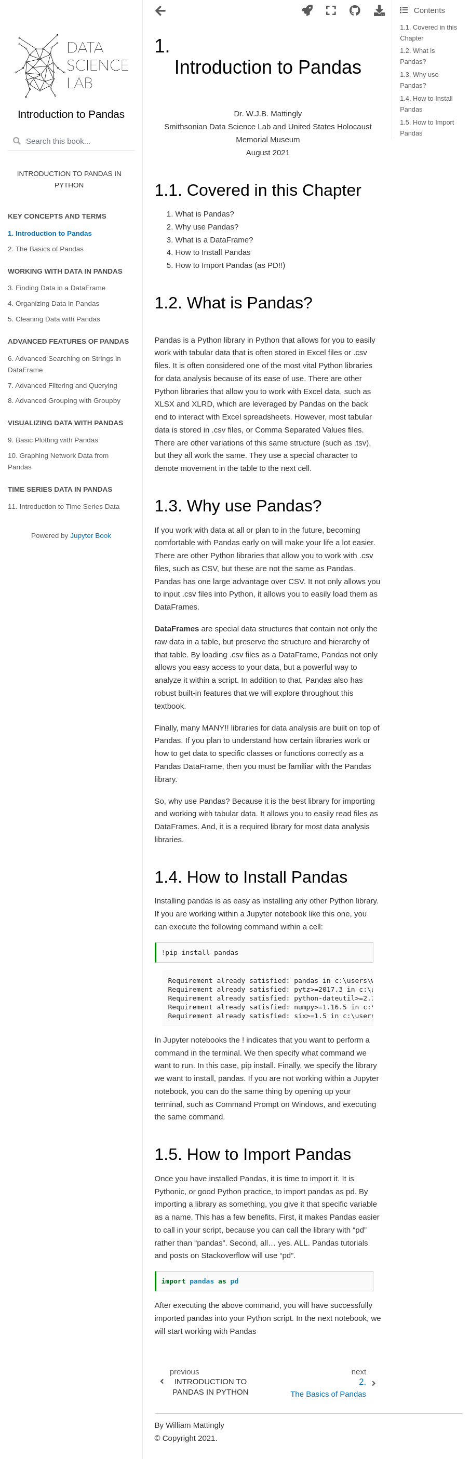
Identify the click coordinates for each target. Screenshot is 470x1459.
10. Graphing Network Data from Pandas (58, 461)
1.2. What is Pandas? (417, 56)
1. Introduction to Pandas (50, 233)
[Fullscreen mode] (331, 11)
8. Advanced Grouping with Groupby (64, 400)
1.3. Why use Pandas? (419, 80)
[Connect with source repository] (355, 11)
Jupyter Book (90, 535)
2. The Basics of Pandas (46, 249)
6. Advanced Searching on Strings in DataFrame (64, 364)
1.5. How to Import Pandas (427, 127)
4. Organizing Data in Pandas (53, 303)
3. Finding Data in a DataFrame (56, 288)
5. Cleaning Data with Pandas (54, 319)
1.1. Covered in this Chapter (428, 32)
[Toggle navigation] (161, 12)
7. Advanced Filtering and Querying (62, 385)
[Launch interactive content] (307, 11)
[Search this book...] (71, 141)
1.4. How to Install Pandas (426, 103)
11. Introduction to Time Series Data (63, 506)
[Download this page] (379, 11)
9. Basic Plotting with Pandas (53, 440)
